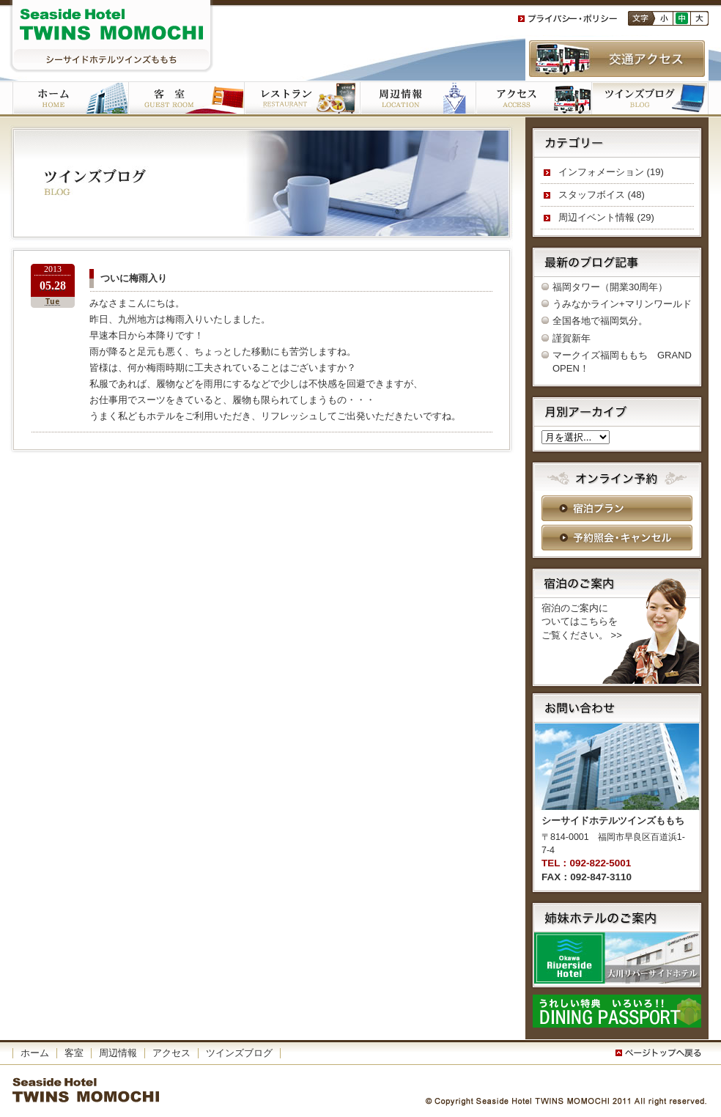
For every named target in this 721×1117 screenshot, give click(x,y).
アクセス (533, 99)
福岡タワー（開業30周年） (610, 286)
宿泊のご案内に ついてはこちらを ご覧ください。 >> (581, 621)
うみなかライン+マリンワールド (622, 303)
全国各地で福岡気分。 (600, 320)
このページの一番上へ (661, 1053)
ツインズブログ (650, 99)
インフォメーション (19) (611, 171)
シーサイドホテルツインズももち (111, 36)
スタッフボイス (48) (601, 194)
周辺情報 (118, 1052)
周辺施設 (418, 99)
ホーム (70, 99)
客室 (186, 99)
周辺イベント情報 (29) (606, 217)
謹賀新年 (571, 338)
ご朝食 (302, 99)
